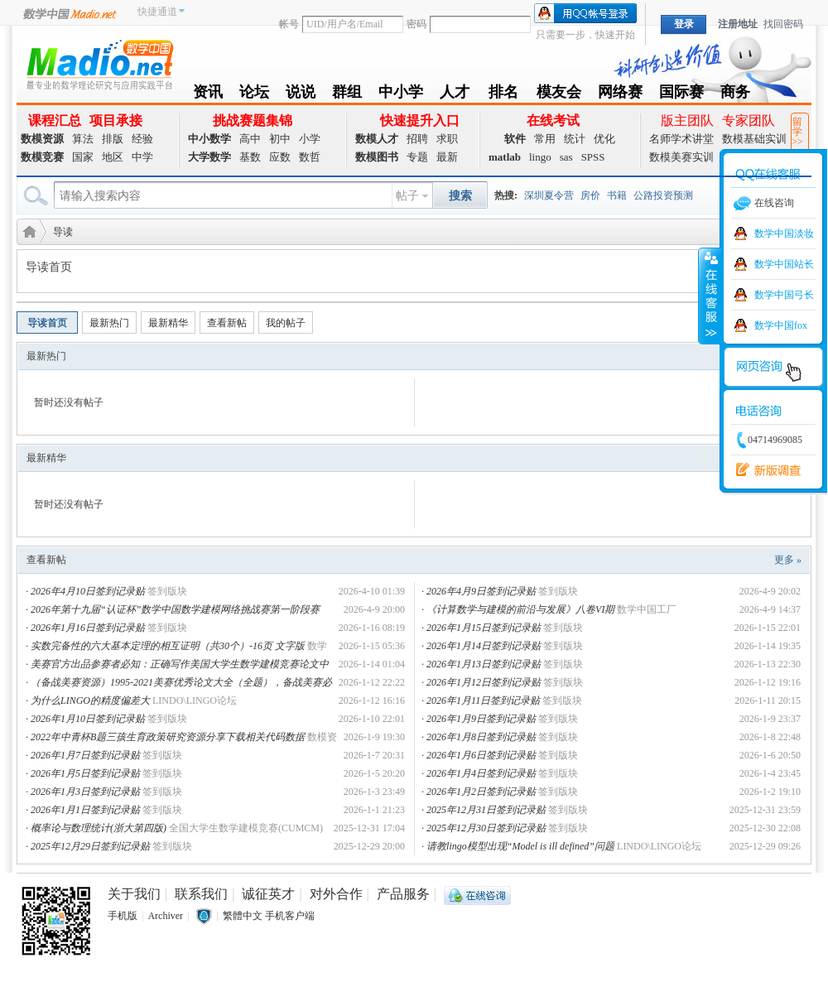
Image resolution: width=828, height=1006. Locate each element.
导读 (63, 232)
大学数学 (209, 157)
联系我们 (201, 894)
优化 (604, 138)
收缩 (709, 295)
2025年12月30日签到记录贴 (486, 828)
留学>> (797, 132)
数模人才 (376, 138)
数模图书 (376, 157)
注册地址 (738, 24)
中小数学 (209, 138)
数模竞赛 (42, 157)
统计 (574, 138)
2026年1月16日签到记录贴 (88, 627)
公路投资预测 (663, 195)
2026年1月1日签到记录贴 (85, 810)
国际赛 (681, 95)
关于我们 (134, 894)
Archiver (165, 916)
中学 (142, 157)
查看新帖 (227, 323)
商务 (735, 95)
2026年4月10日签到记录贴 (88, 591)
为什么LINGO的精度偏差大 (90, 700)
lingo (540, 157)
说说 (300, 95)
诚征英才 (268, 894)
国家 (83, 157)
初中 (280, 138)
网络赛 (620, 95)
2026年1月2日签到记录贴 (481, 791)
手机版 (122, 916)
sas (566, 157)
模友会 (559, 95)
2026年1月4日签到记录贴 (481, 773)
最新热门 (109, 323)
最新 (447, 157)
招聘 (417, 138)
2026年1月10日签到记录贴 (88, 718)
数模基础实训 (754, 138)
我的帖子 (286, 323)
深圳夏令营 (549, 195)
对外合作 (336, 894)
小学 (309, 138)
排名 (503, 95)
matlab (505, 157)
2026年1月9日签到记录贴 (481, 718)
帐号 (289, 24)
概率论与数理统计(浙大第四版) (98, 828)
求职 (447, 138)
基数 (250, 157)
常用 (545, 138)
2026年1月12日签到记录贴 (483, 682)
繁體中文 (242, 916)
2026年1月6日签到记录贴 (481, 755)
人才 (455, 95)
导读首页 (47, 323)
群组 (347, 95)
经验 (142, 138)
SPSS (593, 157)
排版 (112, 138)
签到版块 (167, 591)
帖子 (407, 196)
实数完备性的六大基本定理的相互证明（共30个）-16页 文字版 (168, 646)
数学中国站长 (784, 264)
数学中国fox (780, 325)
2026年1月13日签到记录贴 (483, 664)
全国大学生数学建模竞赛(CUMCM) (246, 828)
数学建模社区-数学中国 (26, 231)
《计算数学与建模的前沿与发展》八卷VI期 (520, 609)
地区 (112, 157)
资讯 (208, 95)
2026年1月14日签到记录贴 (483, 646)
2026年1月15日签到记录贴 (483, 627)
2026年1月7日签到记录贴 (85, 755)
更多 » (788, 560)
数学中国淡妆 (784, 233)
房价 (590, 195)
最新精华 (168, 323)
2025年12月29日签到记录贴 (90, 846)
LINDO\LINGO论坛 (194, 700)
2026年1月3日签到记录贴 (85, 791)
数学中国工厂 (646, 609)
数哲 (309, 157)
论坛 (254, 95)
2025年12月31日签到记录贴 (486, 810)
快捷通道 (157, 11)
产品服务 (403, 894)
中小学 (400, 95)
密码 (416, 24)
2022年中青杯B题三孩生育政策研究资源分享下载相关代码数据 (168, 737)
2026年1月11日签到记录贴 (483, 700)
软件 (515, 138)
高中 (250, 138)
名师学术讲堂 (681, 138)
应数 (280, 157)
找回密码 (783, 24)
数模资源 (42, 138)
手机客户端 (290, 916)
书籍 (617, 195)
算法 (83, 138)
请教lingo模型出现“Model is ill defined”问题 (520, 846)
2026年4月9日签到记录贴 (481, 591)
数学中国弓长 (784, 295)
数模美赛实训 (681, 157)
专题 (417, 157)
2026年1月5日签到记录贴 (85, 773)
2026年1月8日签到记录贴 (481, 737)
